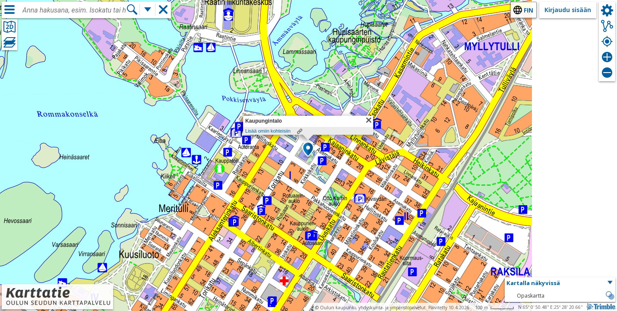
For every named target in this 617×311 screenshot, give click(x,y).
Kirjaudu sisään (567, 10)
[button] (308, 150)
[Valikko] (9, 9)
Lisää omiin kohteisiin (268, 130)
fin (528, 10)
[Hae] (132, 9)
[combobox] (74, 10)
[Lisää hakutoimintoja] (148, 9)
